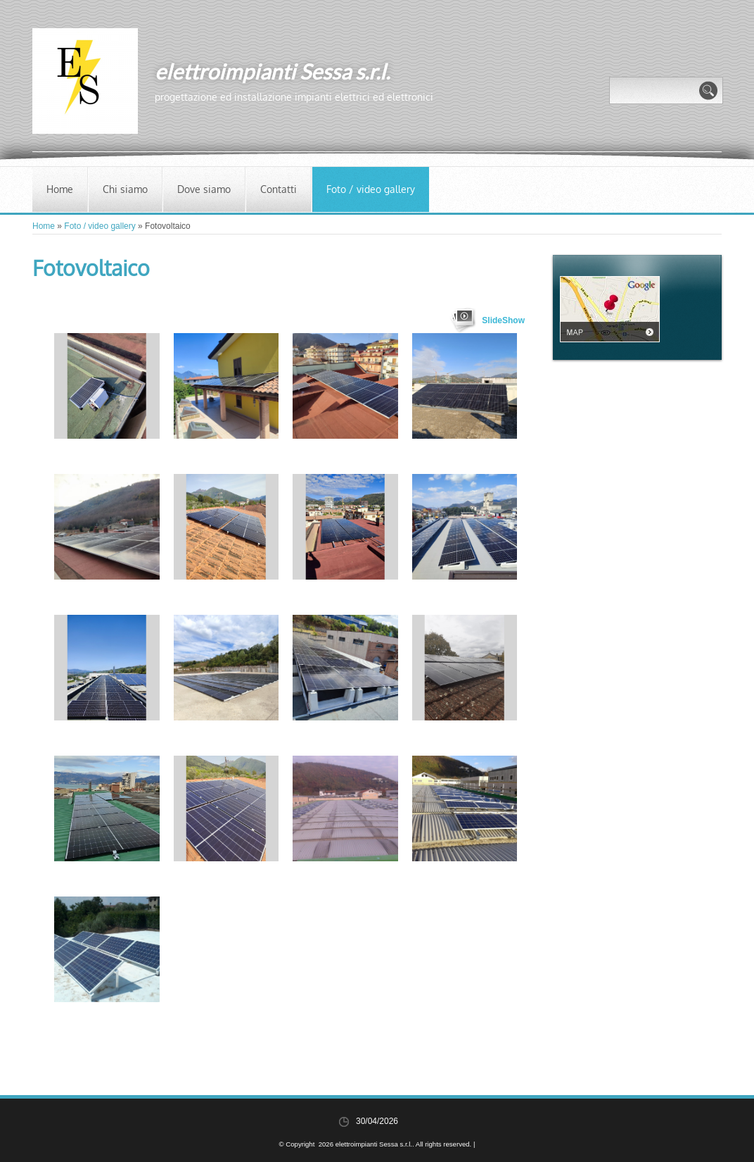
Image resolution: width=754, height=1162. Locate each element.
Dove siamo (204, 189)
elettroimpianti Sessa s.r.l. (272, 71)
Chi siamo (125, 189)
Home (59, 189)
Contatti (278, 189)
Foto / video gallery (370, 189)
